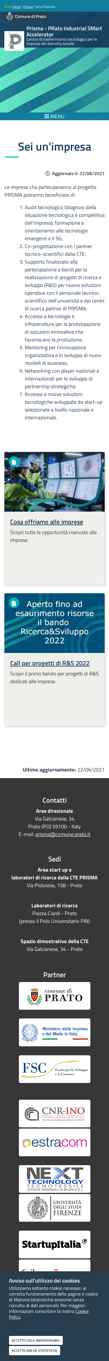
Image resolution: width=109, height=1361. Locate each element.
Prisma (28, 6)
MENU (54, 116)
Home (16, 6)
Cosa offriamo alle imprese (46, 522)
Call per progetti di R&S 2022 (50, 663)
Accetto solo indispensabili (36, 1340)
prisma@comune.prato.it (62, 834)
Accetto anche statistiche (35, 1350)
